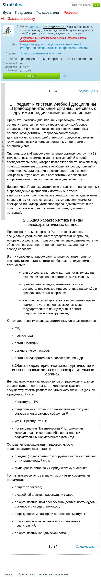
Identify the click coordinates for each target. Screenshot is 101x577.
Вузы (7, 12)
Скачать (31, 76)
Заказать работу (21, 19)
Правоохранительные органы (40, 53)
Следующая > (87, 91)
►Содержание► (3, 151)
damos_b (34, 26)
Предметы (23, 12)
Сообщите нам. (27, 40)
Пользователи (47, 12)
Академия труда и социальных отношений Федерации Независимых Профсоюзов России (53, 46)
